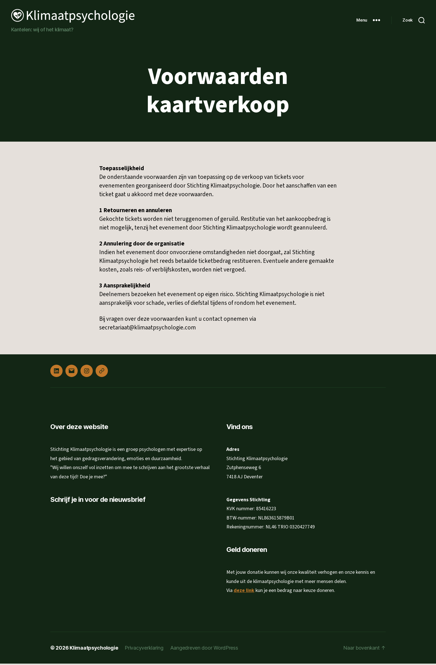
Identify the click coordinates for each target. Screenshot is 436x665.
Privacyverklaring (144, 649)
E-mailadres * (71, 529)
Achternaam (70, 566)
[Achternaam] (96, 575)
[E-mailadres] (96, 538)
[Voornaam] (96, 556)
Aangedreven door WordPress (204, 649)
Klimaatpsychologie (94, 649)
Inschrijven (96, 589)
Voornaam (68, 548)
